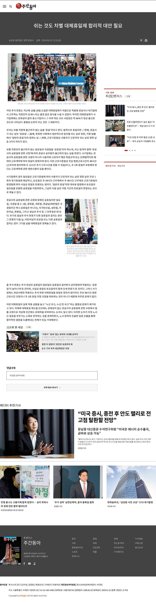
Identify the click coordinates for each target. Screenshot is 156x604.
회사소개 (12, 585)
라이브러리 (119, 547)
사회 (74, 543)
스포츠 (75, 552)
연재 (116, 539)
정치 (74, 539)
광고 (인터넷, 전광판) (25, 585)
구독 (29, 327)
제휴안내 (39, 585)
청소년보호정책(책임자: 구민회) (90, 585)
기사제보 (139, 539)
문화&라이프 (77, 547)
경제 (95, 539)
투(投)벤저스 (114, 96)
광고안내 (139, 547)
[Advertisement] (24, 253)
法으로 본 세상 (14, 327)
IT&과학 (96, 547)
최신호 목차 (119, 543)
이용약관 (56, 585)
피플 (95, 552)
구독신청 (139, 543)
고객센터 (47, 585)
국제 (95, 543)
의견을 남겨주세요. (17, 375)
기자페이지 (119, 552)
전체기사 (76, 556)
